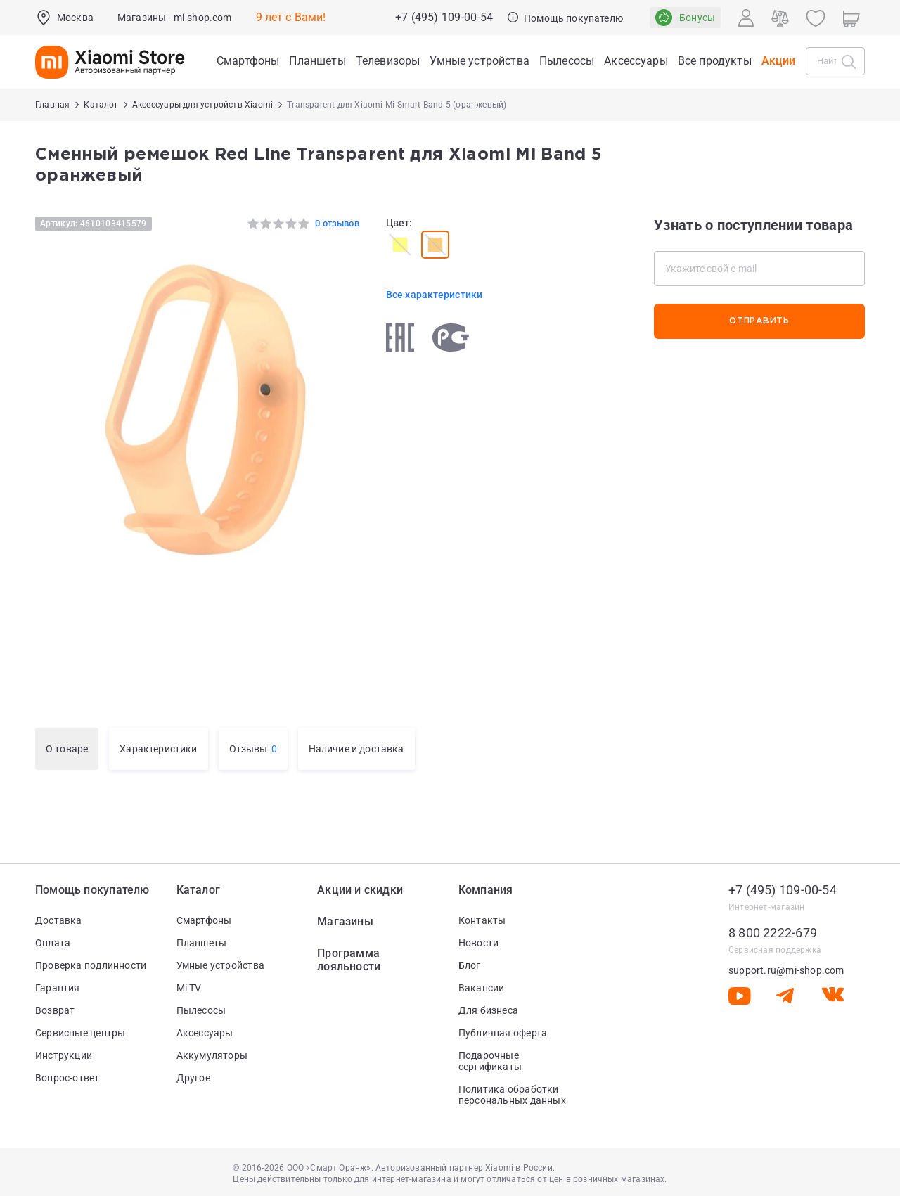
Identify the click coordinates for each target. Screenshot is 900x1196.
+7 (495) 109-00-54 (444, 17)
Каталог (198, 889)
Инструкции (63, 1055)
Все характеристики (434, 294)
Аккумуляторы (212, 1055)
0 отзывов (337, 223)
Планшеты (201, 943)
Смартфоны (204, 920)
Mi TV (189, 988)
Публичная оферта (502, 1033)
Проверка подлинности (90, 965)
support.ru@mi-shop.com (786, 970)
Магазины (345, 921)
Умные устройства (220, 965)
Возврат (55, 1010)
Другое (193, 1078)
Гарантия (57, 988)
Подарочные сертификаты (490, 1061)
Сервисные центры (80, 1033)
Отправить (759, 321)
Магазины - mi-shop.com (174, 17)
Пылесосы (201, 1010)
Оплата (52, 943)
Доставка (58, 920)
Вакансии (481, 988)
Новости (478, 943)
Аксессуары (204, 1033)
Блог (469, 965)
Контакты (482, 920)
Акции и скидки (360, 889)
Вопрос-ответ (67, 1078)
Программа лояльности (348, 959)
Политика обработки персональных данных (512, 1095)
